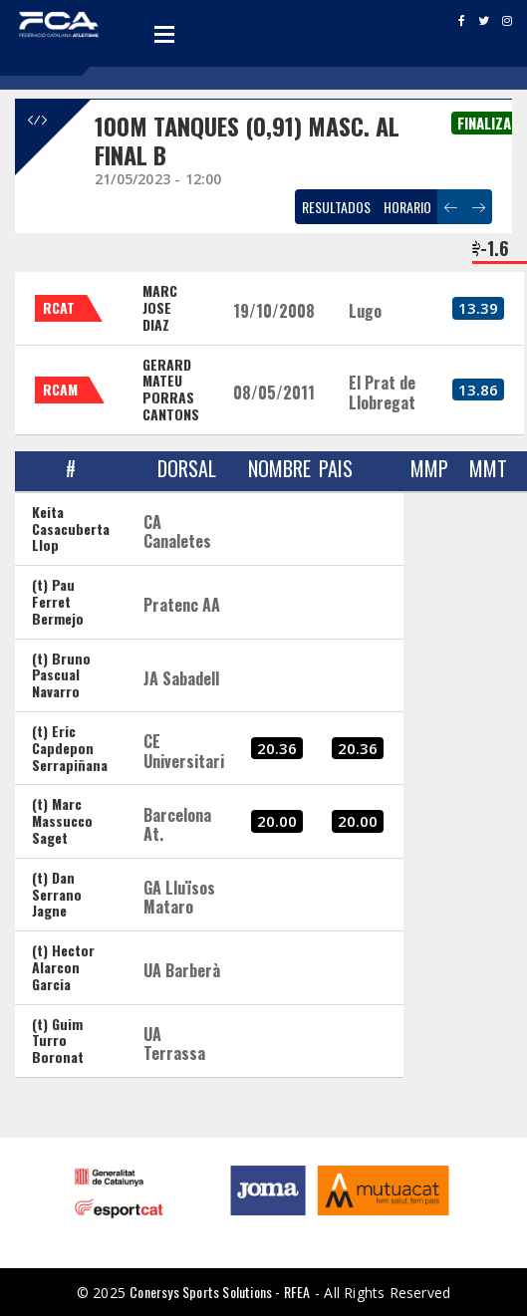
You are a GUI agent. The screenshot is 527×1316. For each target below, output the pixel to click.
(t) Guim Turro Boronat (58, 1040)
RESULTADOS (336, 206)
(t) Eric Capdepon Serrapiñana (70, 747)
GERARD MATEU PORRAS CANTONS (170, 389)
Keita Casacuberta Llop (71, 528)
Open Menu (164, 34)
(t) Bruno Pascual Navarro (61, 675)
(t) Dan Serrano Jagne (57, 894)
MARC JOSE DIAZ (159, 307)
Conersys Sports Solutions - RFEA (220, 1291)
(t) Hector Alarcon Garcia (63, 966)
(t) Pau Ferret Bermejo (58, 601)
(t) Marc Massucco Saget (62, 820)
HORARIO (407, 206)
